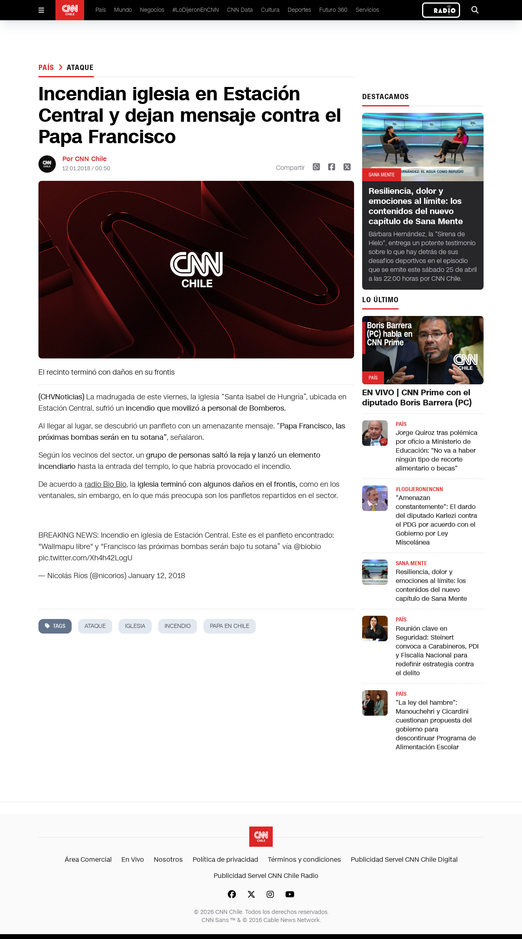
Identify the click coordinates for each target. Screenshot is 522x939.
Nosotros (168, 859)
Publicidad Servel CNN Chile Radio (266, 875)
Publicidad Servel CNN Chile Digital (404, 859)
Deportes (299, 10)
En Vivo (132, 859)
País (100, 10)
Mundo (123, 10)
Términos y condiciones (304, 859)
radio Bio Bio (105, 484)
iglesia (135, 626)
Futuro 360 (333, 10)
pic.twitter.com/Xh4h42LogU (85, 558)
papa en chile (229, 626)
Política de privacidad (225, 859)
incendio (178, 626)
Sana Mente (411, 563)
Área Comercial (88, 859)
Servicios (367, 10)
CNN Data (240, 10)
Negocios (152, 10)
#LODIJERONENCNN (419, 489)
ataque (80, 67)
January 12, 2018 (156, 575)
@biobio (307, 546)
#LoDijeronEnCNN (195, 10)
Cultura (270, 10)
